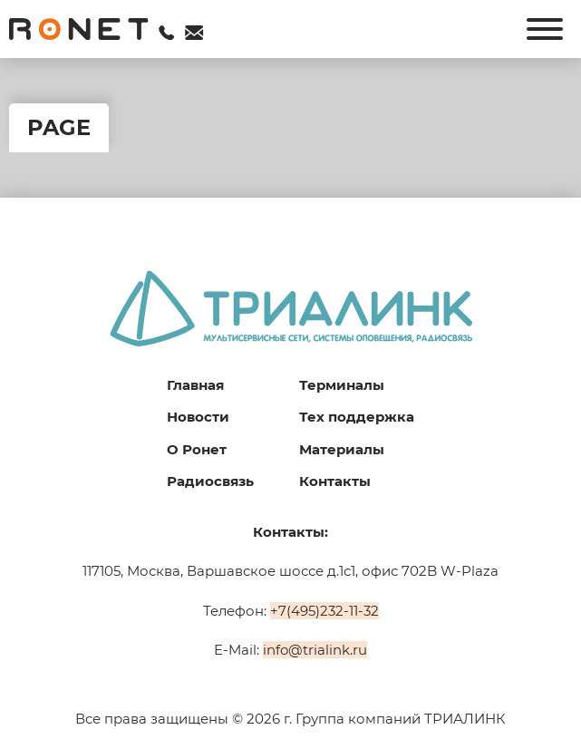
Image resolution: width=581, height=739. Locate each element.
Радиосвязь (210, 481)
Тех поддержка (356, 416)
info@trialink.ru (315, 649)
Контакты (335, 481)
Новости (198, 416)
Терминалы (341, 385)
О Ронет (197, 449)
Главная (195, 385)
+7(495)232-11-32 (324, 610)
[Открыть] (545, 29)
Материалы (341, 449)
